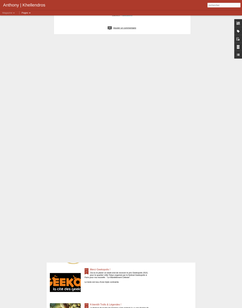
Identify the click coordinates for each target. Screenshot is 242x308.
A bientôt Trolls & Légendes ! (105, 304)
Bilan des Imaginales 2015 (69, 221)
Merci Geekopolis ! (100, 269)
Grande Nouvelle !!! (100, 186)
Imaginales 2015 (99, 234)
